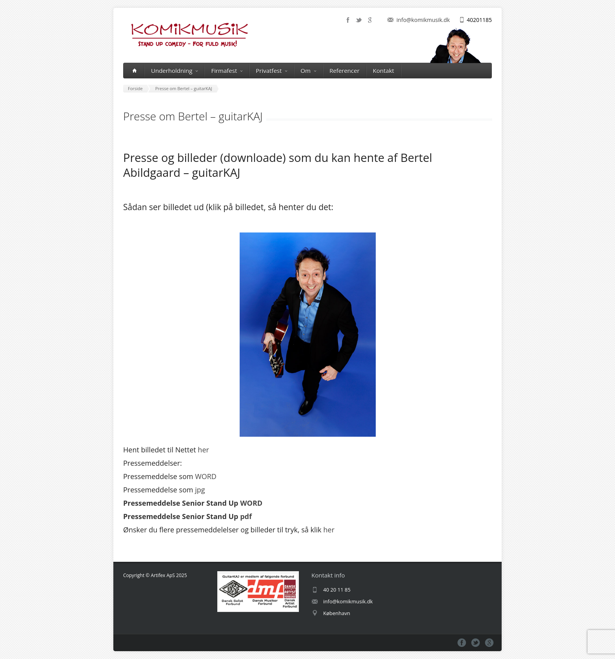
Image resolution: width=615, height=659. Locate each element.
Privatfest (271, 71)
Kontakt (383, 70)
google (370, 20)
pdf (246, 516)
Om (308, 71)
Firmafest (226, 71)
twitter (359, 20)
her (203, 449)
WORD (206, 476)
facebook (348, 20)
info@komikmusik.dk (423, 20)
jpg (200, 489)
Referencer (344, 70)
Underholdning (174, 71)
